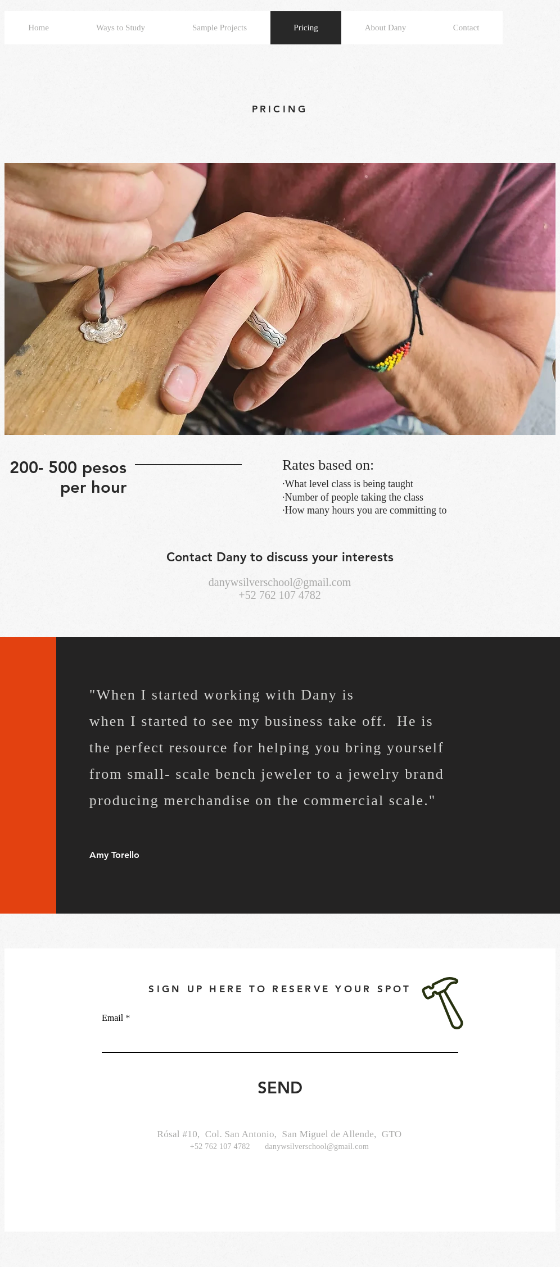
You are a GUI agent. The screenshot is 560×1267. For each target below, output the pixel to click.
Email (112, 1018)
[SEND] (279, 1088)
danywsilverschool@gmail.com (280, 582)
